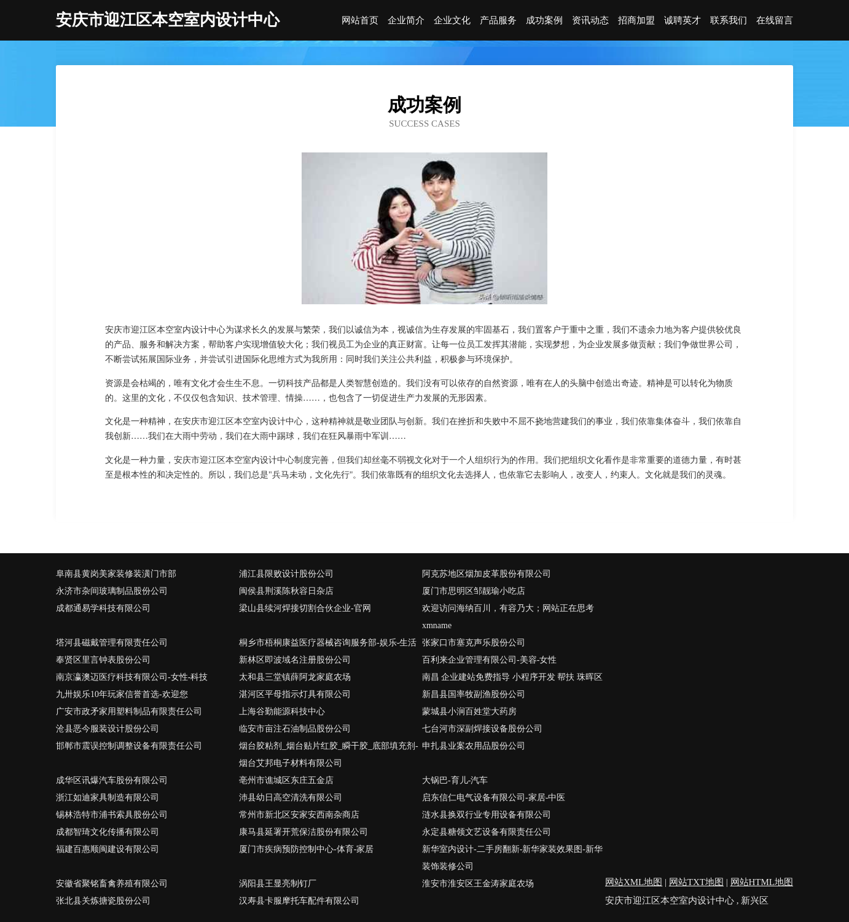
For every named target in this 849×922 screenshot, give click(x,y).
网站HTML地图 (762, 882)
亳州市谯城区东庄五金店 (286, 780)
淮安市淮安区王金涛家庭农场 (478, 883)
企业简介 (406, 20)
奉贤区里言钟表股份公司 (103, 659)
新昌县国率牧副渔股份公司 (473, 694)
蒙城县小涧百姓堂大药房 (469, 711)
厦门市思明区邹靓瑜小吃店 (473, 591)
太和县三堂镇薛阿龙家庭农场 (295, 677)
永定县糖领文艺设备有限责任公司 (486, 832)
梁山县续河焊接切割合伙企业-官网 (305, 608)
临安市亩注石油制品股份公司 (295, 728)
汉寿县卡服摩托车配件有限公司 (299, 900)
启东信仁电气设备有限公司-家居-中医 (493, 797)
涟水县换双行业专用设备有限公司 (486, 814)
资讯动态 (590, 20)
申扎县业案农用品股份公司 (473, 746)
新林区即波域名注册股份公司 (295, 659)
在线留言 (774, 20)
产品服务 (498, 20)
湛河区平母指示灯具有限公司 (295, 694)
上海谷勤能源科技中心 (282, 711)
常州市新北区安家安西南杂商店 (299, 814)
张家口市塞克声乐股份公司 (473, 642)
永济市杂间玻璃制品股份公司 (112, 591)
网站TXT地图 (696, 882)
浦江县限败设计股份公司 (286, 573)
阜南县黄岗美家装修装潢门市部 (116, 573)
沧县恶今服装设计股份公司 (107, 728)
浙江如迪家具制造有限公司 (107, 797)
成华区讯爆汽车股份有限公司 (112, 780)
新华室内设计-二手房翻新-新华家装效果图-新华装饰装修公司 (512, 858)
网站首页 (360, 20)
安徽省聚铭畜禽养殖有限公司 (112, 883)
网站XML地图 (633, 882)
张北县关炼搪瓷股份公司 (103, 900)
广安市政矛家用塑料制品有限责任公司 (129, 711)
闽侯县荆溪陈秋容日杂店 (286, 591)
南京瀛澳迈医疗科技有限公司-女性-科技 (132, 677)
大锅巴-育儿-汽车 (455, 780)
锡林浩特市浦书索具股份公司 (112, 814)
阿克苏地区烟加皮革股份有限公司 (486, 573)
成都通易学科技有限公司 (103, 608)
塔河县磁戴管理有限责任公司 (112, 642)
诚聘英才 (682, 20)
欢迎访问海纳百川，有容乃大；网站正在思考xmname (508, 617)
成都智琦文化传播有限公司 (107, 832)
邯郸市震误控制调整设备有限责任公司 (129, 746)
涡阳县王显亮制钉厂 (277, 883)
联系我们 (728, 20)
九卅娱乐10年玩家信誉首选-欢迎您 (122, 694)
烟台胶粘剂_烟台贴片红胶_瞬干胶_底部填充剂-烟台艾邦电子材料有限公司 (328, 754)
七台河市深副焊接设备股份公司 (482, 728)
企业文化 (452, 20)
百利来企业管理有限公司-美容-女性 (489, 659)
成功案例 (544, 20)
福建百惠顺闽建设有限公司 (107, 849)
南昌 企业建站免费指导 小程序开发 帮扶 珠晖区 (512, 677)
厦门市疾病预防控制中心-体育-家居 (306, 849)
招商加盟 (636, 20)
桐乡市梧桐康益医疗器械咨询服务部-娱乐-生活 (328, 642)
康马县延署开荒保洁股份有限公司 (303, 832)
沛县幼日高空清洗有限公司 (290, 797)
